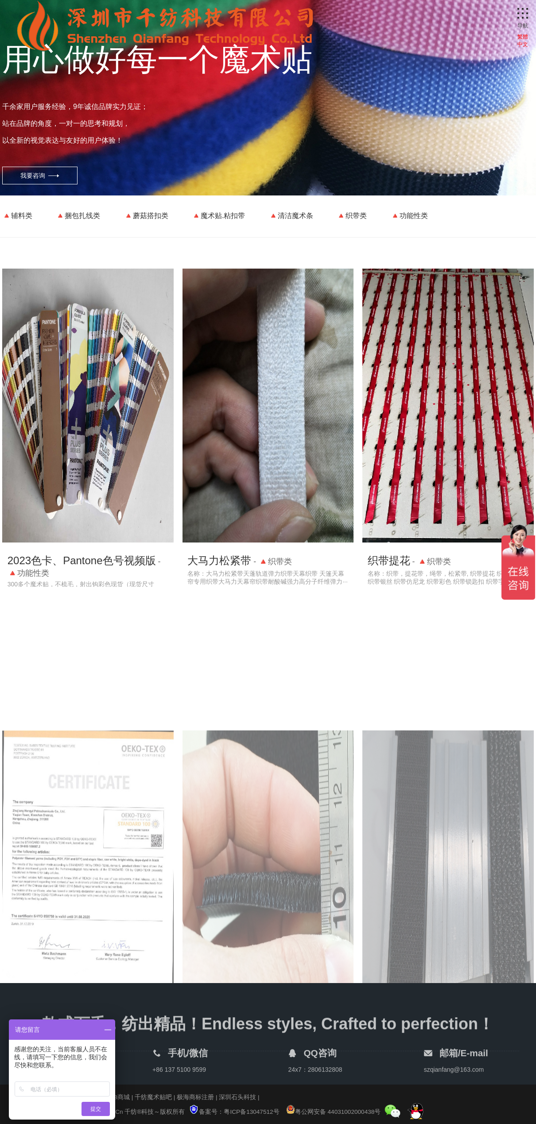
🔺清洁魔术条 (291, 215)
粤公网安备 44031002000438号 (333, 1111)
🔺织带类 (352, 215)
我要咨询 (32, 175)
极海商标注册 (195, 1097)
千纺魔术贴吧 (153, 1097)
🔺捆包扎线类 (78, 215)
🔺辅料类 (17, 215)
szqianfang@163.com (454, 1077)
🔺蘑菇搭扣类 (146, 215)
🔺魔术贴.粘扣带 (218, 215)
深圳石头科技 (237, 1097)
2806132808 (325, 1077)
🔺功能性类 (409, 215)
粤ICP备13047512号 (251, 1111)
